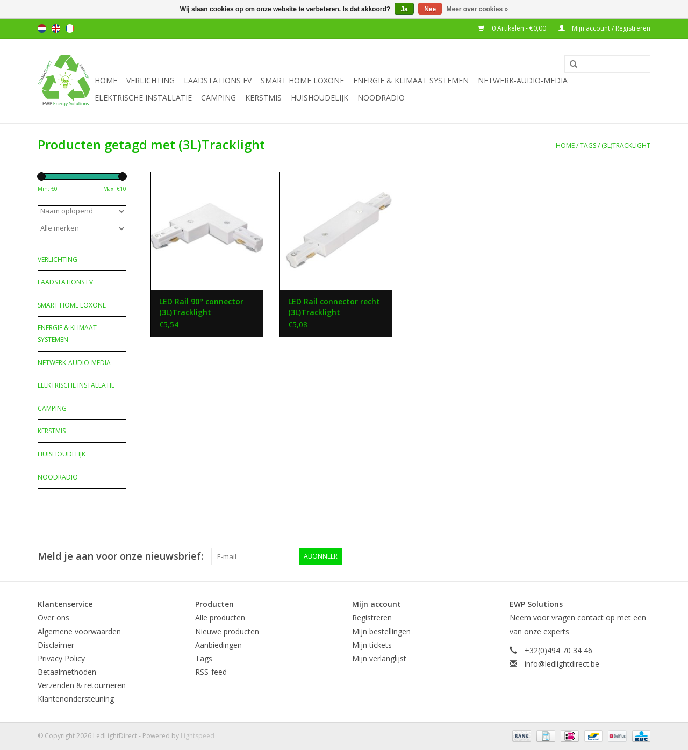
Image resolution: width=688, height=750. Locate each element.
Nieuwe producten (227, 631)
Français (70, 28)
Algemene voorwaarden (79, 631)
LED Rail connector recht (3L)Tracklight (334, 306)
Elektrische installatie (143, 97)
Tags (588, 145)
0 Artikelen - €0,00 (513, 28)
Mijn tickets (372, 645)
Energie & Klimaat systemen (411, 80)
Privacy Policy (61, 658)
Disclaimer (56, 645)
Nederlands (42, 28)
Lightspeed (197, 735)
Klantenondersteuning (76, 699)
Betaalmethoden (67, 672)
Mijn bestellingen (381, 631)
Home (106, 80)
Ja (403, 9)
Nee (430, 9)
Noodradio (381, 97)
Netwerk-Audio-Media (523, 80)
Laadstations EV (218, 80)
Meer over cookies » (477, 9)
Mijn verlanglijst (379, 658)
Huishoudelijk (319, 97)
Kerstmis (263, 97)
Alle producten (220, 617)
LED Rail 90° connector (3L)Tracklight (201, 306)
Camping (218, 97)
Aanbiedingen (218, 645)
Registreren (372, 617)
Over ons (53, 617)
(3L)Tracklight (625, 145)
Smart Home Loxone (302, 80)
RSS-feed (211, 672)
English (56, 28)
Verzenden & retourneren (82, 685)
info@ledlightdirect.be (562, 664)
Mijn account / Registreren (604, 28)
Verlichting (150, 80)
